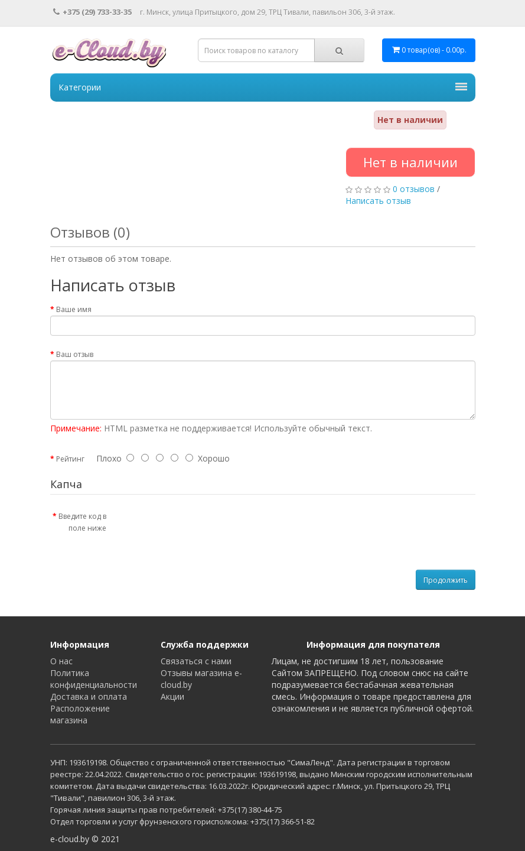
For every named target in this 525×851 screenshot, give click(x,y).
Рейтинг (70, 459)
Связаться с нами (196, 661)
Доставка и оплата (88, 696)
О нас (61, 661)
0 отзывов (414, 188)
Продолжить (445, 580)
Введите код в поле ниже (82, 522)
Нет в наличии (410, 162)
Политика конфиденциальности (93, 678)
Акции (172, 696)
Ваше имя (74, 309)
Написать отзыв (378, 200)
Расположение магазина (80, 714)
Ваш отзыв (74, 354)
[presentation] (214, 529)
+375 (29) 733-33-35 (92, 12)
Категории (262, 87)
